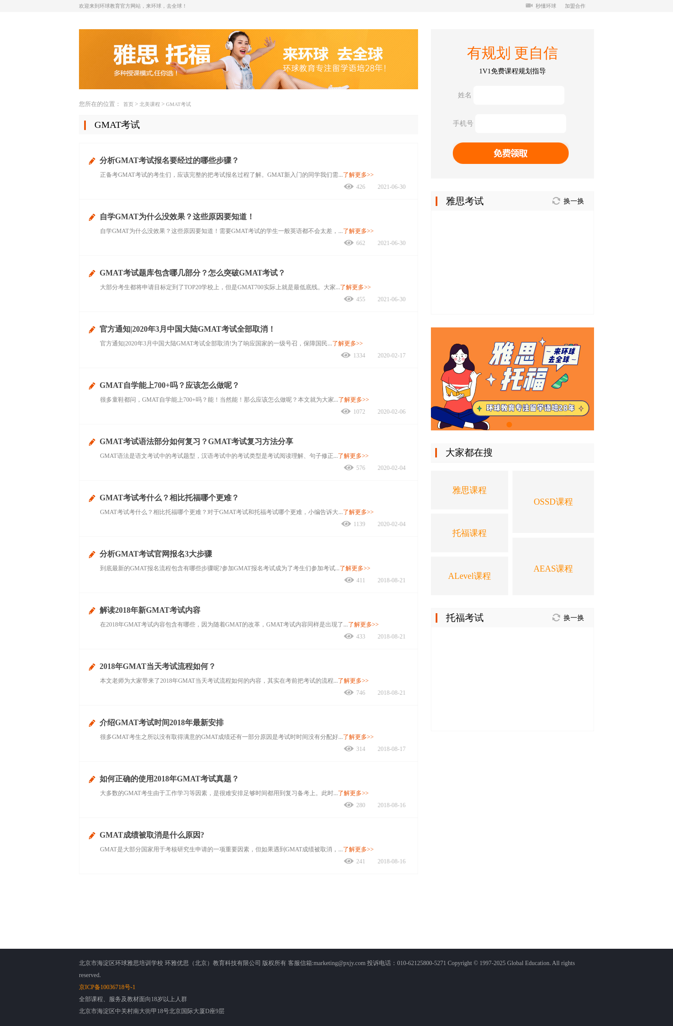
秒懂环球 (541, 6)
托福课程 (469, 533)
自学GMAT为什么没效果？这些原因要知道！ (177, 216)
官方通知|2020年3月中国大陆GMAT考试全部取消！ (188, 329)
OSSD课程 (553, 501)
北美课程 (149, 104)
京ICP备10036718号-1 (107, 987)
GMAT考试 (178, 104)
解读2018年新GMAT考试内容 (150, 610)
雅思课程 (469, 490)
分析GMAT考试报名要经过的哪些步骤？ (169, 160)
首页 (128, 104)
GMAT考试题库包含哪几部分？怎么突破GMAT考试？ (192, 273)
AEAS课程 (553, 568)
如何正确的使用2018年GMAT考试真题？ (169, 779)
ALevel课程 (469, 576)
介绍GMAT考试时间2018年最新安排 (162, 722)
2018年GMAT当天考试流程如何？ (158, 666)
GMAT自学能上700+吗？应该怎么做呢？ (169, 385)
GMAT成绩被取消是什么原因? (152, 835)
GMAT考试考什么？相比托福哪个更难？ (169, 497)
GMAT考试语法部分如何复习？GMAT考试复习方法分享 (196, 441)
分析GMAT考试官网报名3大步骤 (156, 554)
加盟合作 (575, 6)
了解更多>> (358, 175)
